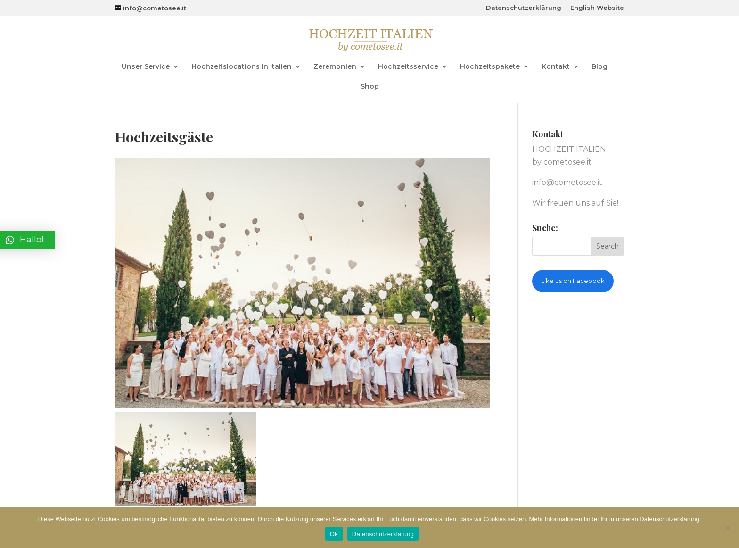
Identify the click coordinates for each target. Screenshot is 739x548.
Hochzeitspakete (490, 67)
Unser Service (146, 67)
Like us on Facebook (573, 280)
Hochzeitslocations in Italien (241, 67)
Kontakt (556, 67)
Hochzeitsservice (408, 67)
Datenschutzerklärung (523, 8)
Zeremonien (334, 67)
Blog (599, 67)
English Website (597, 8)
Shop (370, 87)
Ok (334, 534)
